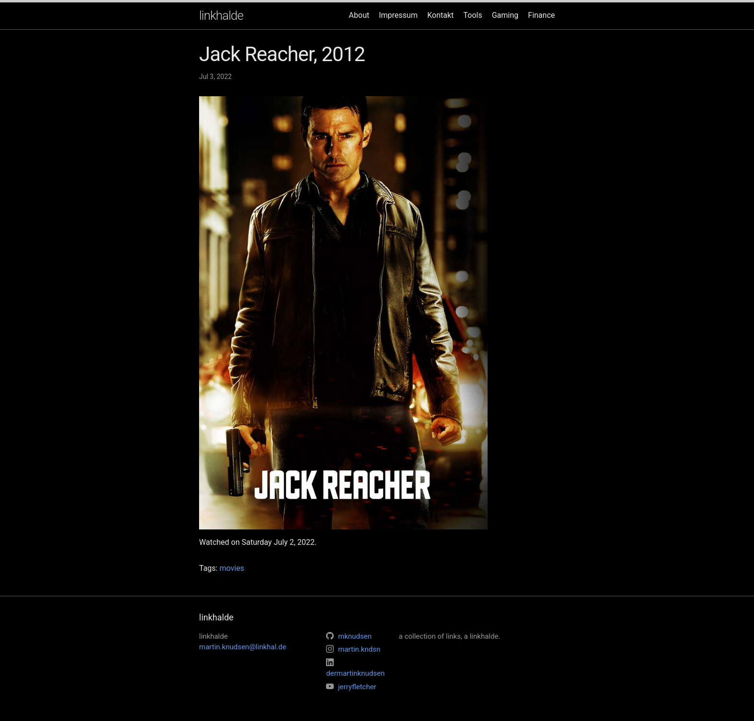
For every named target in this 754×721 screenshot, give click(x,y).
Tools (473, 15)
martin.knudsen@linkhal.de (242, 647)
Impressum (398, 15)
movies (231, 568)
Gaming (505, 15)
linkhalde (221, 15)
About (359, 15)
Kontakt (440, 15)
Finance (541, 15)
